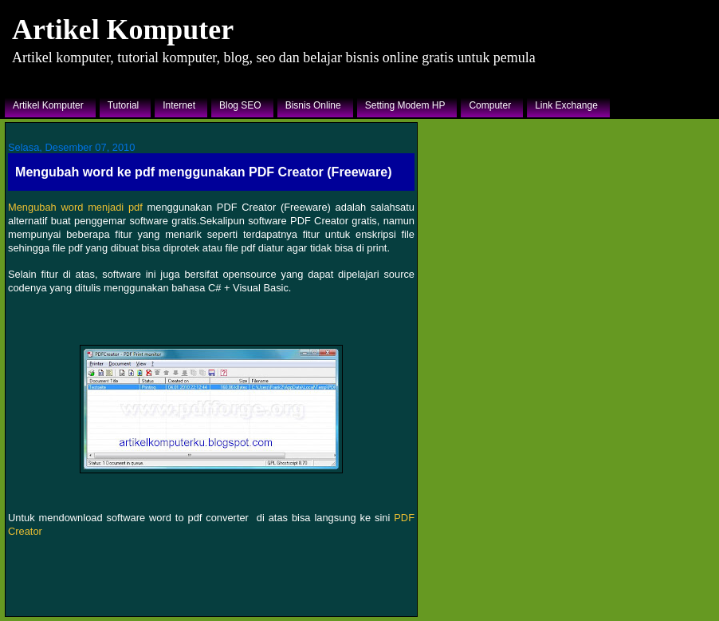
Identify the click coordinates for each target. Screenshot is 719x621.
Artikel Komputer (123, 29)
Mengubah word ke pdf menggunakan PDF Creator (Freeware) (203, 171)
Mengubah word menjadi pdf (75, 207)
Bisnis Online (313, 105)
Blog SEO (240, 105)
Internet (179, 105)
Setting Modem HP (405, 105)
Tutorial (123, 105)
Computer (490, 105)
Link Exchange (566, 105)
